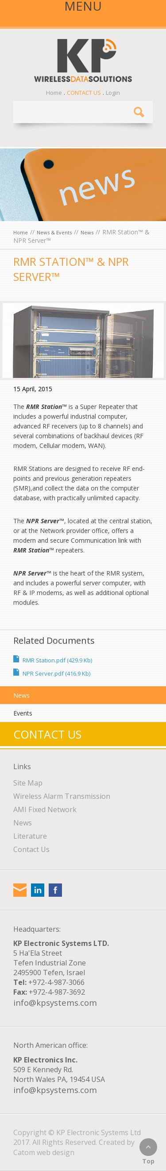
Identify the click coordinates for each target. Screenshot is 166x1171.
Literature (30, 836)
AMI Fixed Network (45, 809)
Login (113, 93)
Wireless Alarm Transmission (61, 796)
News (87, 232)
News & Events (54, 232)
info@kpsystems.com (55, 1002)
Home (54, 93)
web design (55, 1152)
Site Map (27, 783)
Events (22, 713)
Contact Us (84, 93)
